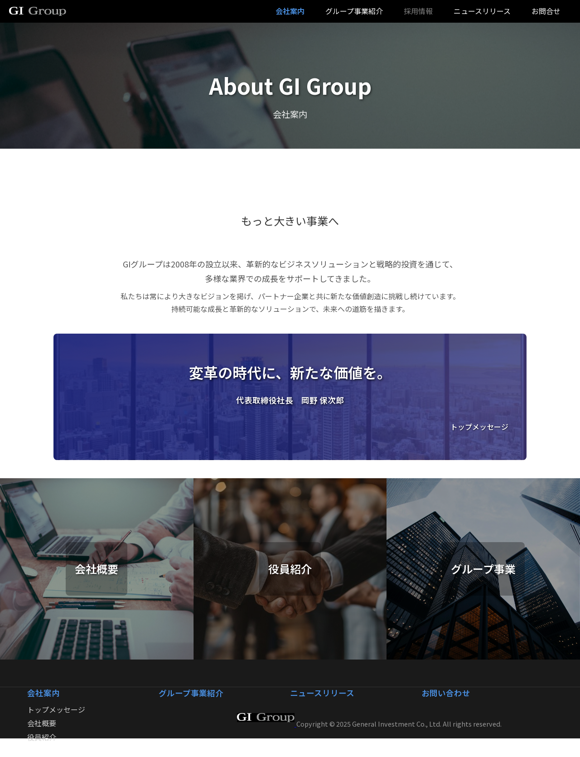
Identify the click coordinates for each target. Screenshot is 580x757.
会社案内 (43, 693)
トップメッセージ (56, 709)
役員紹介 (41, 737)
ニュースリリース (482, 10)
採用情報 (418, 10)
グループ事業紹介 (191, 693)
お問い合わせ (445, 693)
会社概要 (41, 723)
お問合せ (546, 10)
